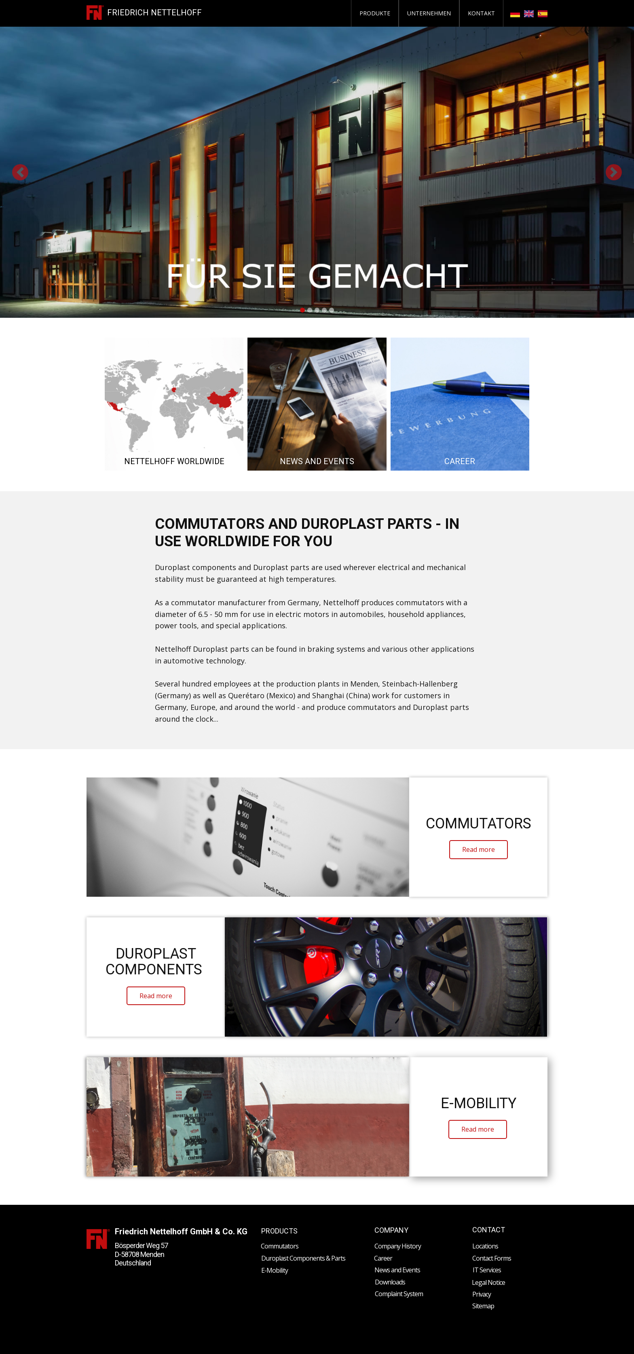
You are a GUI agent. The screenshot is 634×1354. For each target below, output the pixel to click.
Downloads (390, 1282)
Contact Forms (491, 1258)
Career (383, 1258)
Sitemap (483, 1305)
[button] (20, 172)
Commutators (279, 1246)
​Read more (478, 849)
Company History (397, 1246)
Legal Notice (488, 1282)
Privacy (481, 1294)
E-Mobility (274, 1270)
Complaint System (399, 1293)
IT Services (487, 1269)
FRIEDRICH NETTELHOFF (154, 12)
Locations (485, 1246)
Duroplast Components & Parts (303, 1258)
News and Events (397, 1269)
